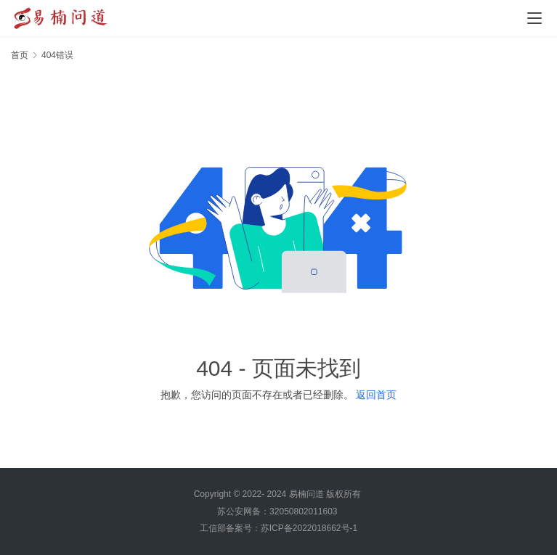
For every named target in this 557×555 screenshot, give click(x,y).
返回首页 (376, 394)
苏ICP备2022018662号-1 (309, 528)
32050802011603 (303, 511)
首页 (19, 55)
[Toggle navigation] (534, 18)
